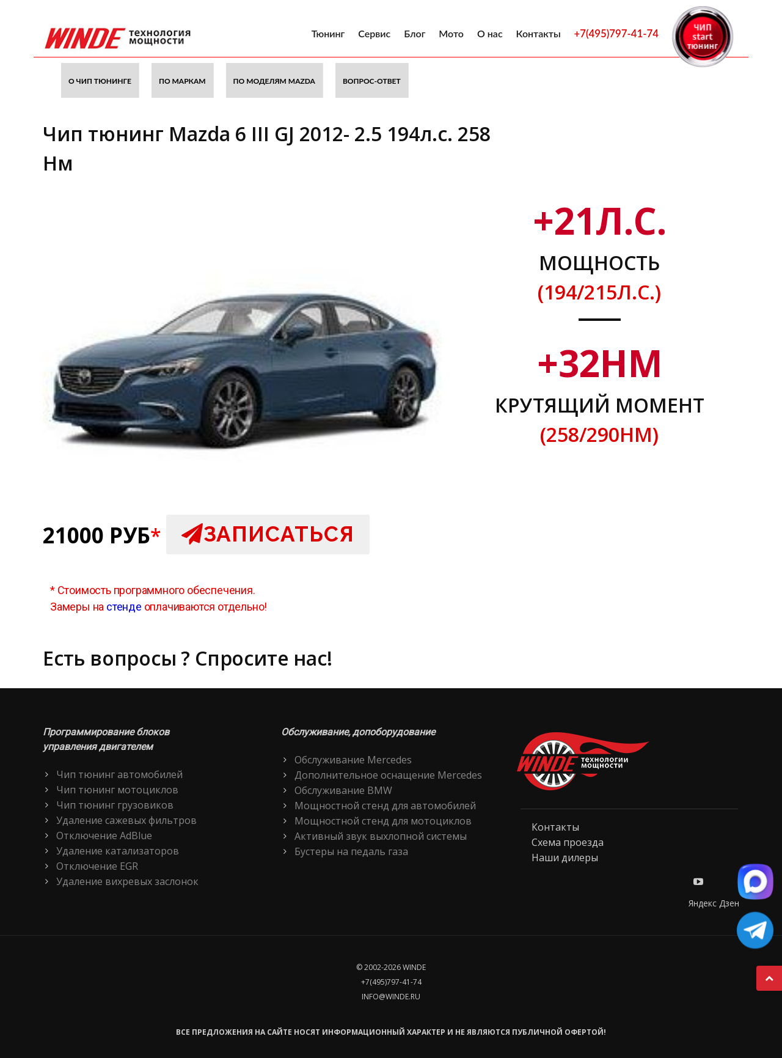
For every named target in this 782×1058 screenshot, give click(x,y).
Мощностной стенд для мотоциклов (383, 821)
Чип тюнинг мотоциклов (117, 789)
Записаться (267, 533)
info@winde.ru (391, 996)
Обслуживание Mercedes (353, 759)
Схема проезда (568, 842)
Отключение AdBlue (104, 835)
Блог (414, 33)
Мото (451, 33)
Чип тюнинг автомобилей (119, 774)
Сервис (374, 33)
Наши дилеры (565, 857)
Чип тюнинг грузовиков (115, 805)
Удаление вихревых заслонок (127, 881)
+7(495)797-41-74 (616, 33)
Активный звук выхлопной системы (380, 836)
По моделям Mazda (274, 81)
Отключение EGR (97, 866)
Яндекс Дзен (714, 903)
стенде (124, 606)
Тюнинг (328, 33)
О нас (490, 33)
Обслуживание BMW (343, 790)
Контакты (538, 33)
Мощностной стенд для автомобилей (385, 805)
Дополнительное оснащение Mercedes (388, 775)
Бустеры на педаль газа (351, 851)
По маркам (182, 81)
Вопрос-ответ (372, 81)
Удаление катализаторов (117, 851)
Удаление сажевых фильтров (126, 820)
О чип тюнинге (99, 81)
